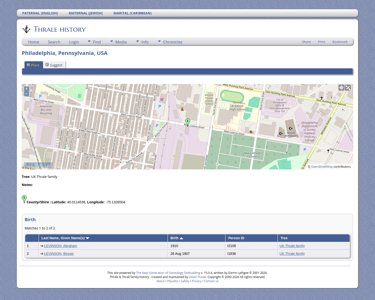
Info (144, 42)
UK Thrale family (292, 246)
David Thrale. (197, 277)
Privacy (197, 281)
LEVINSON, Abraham (60, 246)
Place (33, 65)
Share (306, 42)
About (160, 281)
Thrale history (59, 29)
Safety (185, 281)
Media (121, 42)
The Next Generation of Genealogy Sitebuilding (168, 273)
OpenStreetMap (322, 167)
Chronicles (172, 42)
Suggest (53, 65)
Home (33, 42)
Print (321, 42)
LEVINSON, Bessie (59, 254)
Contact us (211, 281)
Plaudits (172, 281)
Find (97, 42)
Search (54, 42)
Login (74, 42)
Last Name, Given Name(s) (66, 238)
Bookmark (340, 42)
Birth (176, 238)
